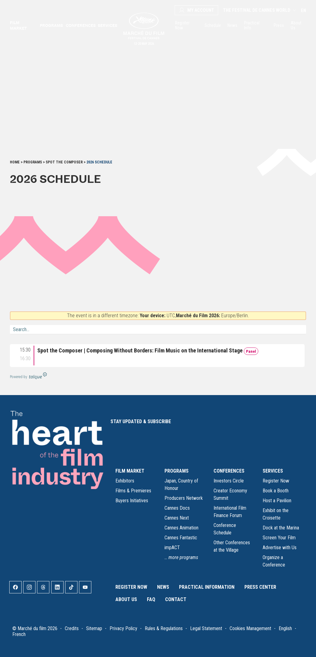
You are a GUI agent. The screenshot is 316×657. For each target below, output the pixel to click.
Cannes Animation (181, 528)
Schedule (212, 25)
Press (278, 25)
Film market (18, 25)
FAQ (151, 599)
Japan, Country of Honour (181, 484)
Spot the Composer (64, 162)
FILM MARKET (129, 471)
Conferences (80, 25)
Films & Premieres (133, 491)
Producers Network (183, 498)
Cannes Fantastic (180, 538)
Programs (51, 25)
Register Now (182, 25)
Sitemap (94, 628)
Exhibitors (124, 481)
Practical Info (252, 25)
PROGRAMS (176, 471)
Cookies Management (250, 628)
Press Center (260, 587)
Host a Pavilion (277, 500)
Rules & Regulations (164, 628)
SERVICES (273, 471)
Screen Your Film (279, 538)
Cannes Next (176, 518)
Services (107, 25)
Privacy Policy (123, 628)
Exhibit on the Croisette (276, 514)
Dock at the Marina (281, 528)
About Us (296, 25)
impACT (172, 547)
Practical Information (207, 587)
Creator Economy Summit (230, 494)
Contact (175, 599)
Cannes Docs (177, 508)
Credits (72, 628)
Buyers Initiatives (131, 500)
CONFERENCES (229, 471)
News (232, 25)
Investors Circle (229, 481)
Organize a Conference (274, 561)
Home (15, 162)
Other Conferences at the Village (232, 546)
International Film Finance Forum (230, 511)
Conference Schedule (225, 529)
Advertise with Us (280, 547)
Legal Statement (206, 628)
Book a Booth (276, 491)
